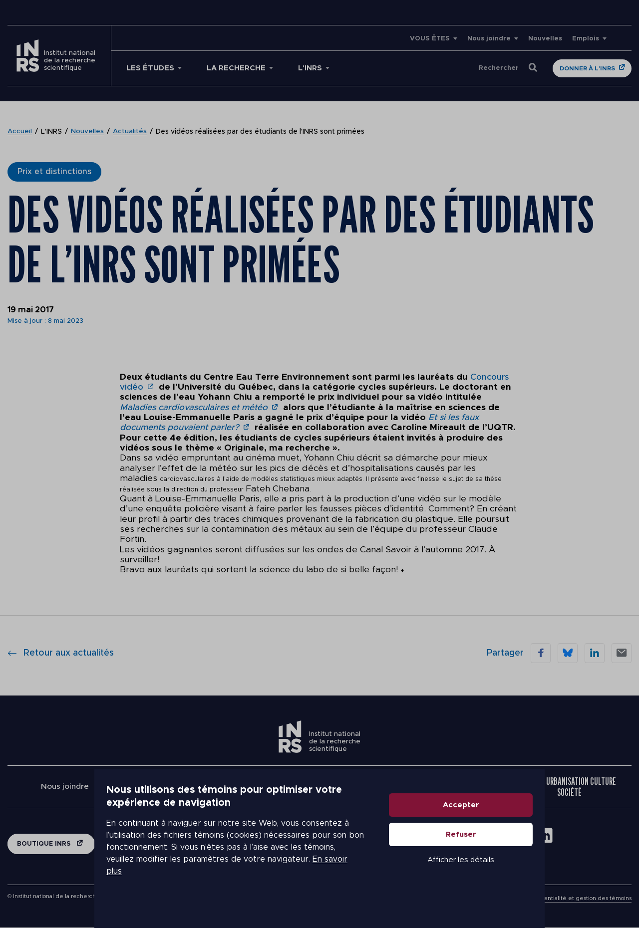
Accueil (19, 131)
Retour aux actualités (60, 653)
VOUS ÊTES (430, 38)
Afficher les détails (517, 885)
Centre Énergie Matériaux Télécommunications (444, 786)
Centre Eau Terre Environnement (319, 786)
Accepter (517, 830)
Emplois (585, 38)
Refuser (517, 859)
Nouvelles (545, 38)
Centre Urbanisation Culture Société (569, 786)
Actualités (130, 131)
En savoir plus (282, 878)
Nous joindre (489, 38)
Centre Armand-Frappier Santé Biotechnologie (195, 786)
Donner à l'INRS (587, 68)
